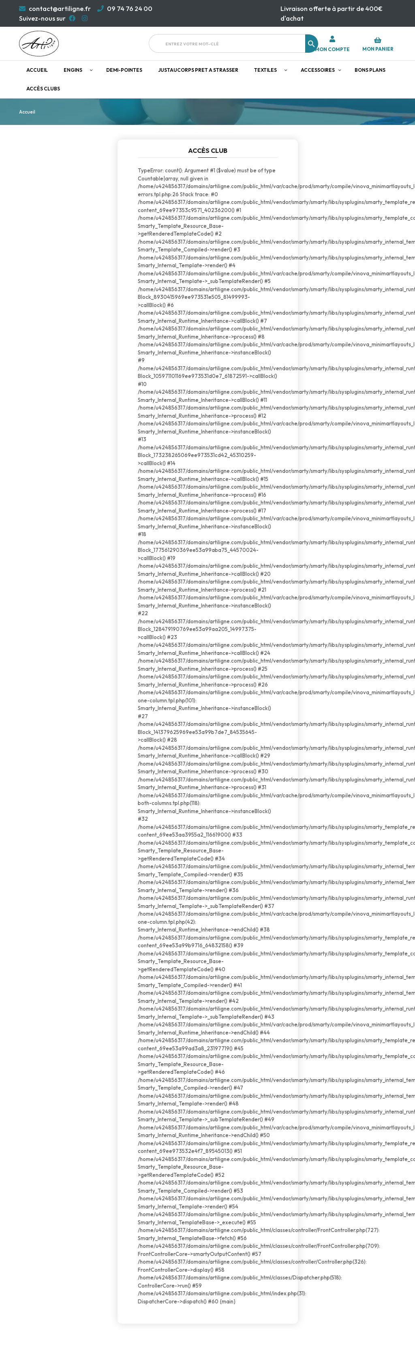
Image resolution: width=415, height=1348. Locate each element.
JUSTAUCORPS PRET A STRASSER (198, 70)
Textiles (265, 70)
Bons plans (370, 70)
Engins (73, 70)
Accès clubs (43, 89)
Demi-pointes (124, 70)
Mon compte (332, 49)
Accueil (37, 70)
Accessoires (318, 70)
